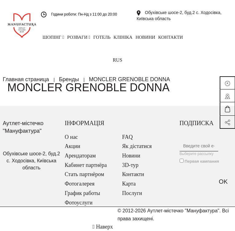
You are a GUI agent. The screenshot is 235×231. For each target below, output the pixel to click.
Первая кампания (202, 161)
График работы (82, 193)
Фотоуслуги (79, 203)
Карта (129, 184)
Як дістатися (137, 146)
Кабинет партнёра (86, 165)
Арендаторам (80, 156)
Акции (72, 146)
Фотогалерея (80, 184)
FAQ (127, 137)
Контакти (133, 174)
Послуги (132, 193)
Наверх (103, 227)
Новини (131, 156)
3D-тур (130, 165)
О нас (71, 137)
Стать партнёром (84, 174)
